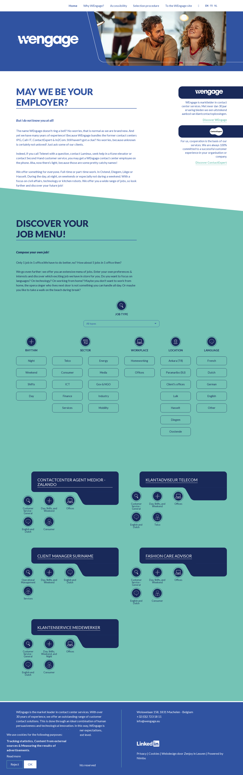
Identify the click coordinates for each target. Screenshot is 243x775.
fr (211, 5)
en (206, 5)
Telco (67, 360)
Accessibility (118, 5)
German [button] (212, 384)
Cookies (154, 753)
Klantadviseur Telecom (172, 480)
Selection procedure (146, 5)
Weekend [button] (31, 372)
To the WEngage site (178, 5)
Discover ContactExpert (211, 162)
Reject (15, 764)
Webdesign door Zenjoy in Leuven (183, 753)
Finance (67, 396)
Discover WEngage (215, 119)
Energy (103, 360)
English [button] (211, 396)
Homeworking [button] (139, 360)
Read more (14, 756)
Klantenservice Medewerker (68, 627)
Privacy (142, 753)
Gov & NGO (103, 384)
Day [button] (31, 396)
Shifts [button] (31, 384)
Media (103, 372)
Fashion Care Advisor (169, 556)
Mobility (103, 407)
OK (30, 764)
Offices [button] (139, 372)
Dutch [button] (211, 372)
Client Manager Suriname (65, 556)
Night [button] (31, 360)
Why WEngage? (93, 5)
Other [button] (211, 407)
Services (67, 407)
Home (73, 5)
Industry (103, 396)
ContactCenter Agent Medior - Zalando (71, 482)
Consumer (67, 372)
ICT (67, 384)
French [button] (211, 360)
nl (215, 5)
